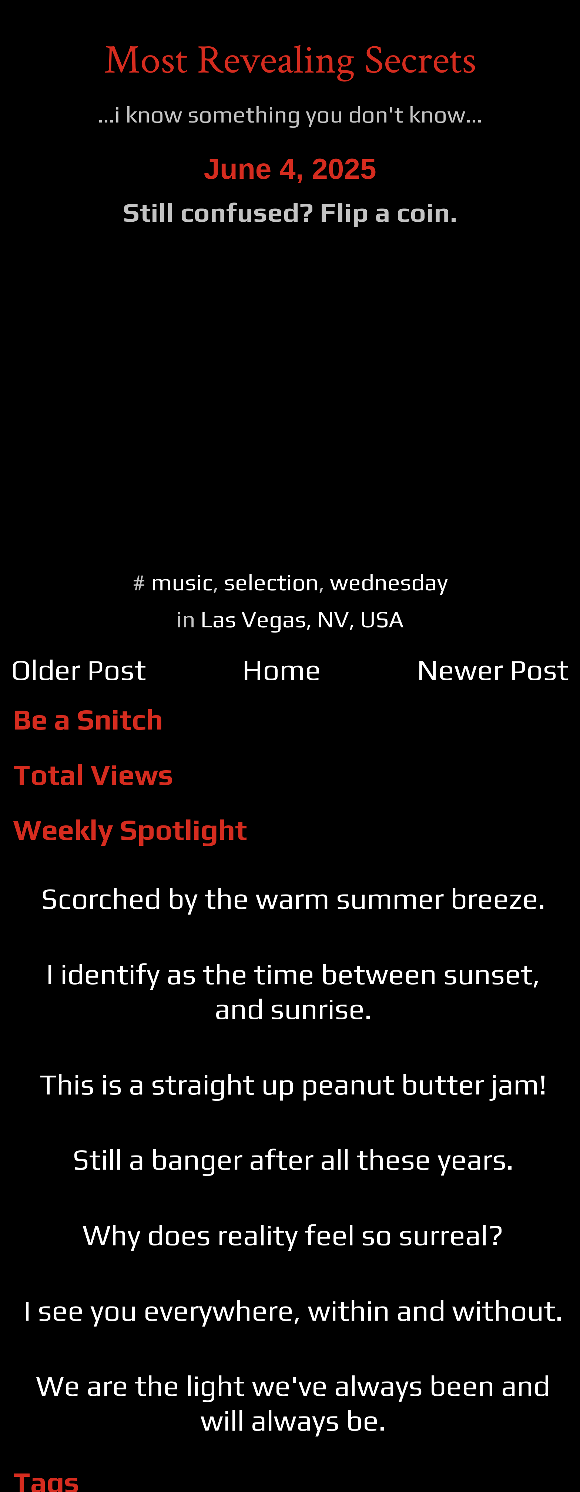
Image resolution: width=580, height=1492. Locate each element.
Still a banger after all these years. (293, 1159)
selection (271, 582)
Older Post (78, 669)
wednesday (389, 582)
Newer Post (493, 669)
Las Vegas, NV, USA (302, 619)
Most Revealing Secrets (290, 60)
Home (281, 669)
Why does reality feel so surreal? (293, 1234)
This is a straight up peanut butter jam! (293, 1084)
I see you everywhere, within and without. (293, 1310)
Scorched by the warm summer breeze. (293, 898)
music (182, 582)
